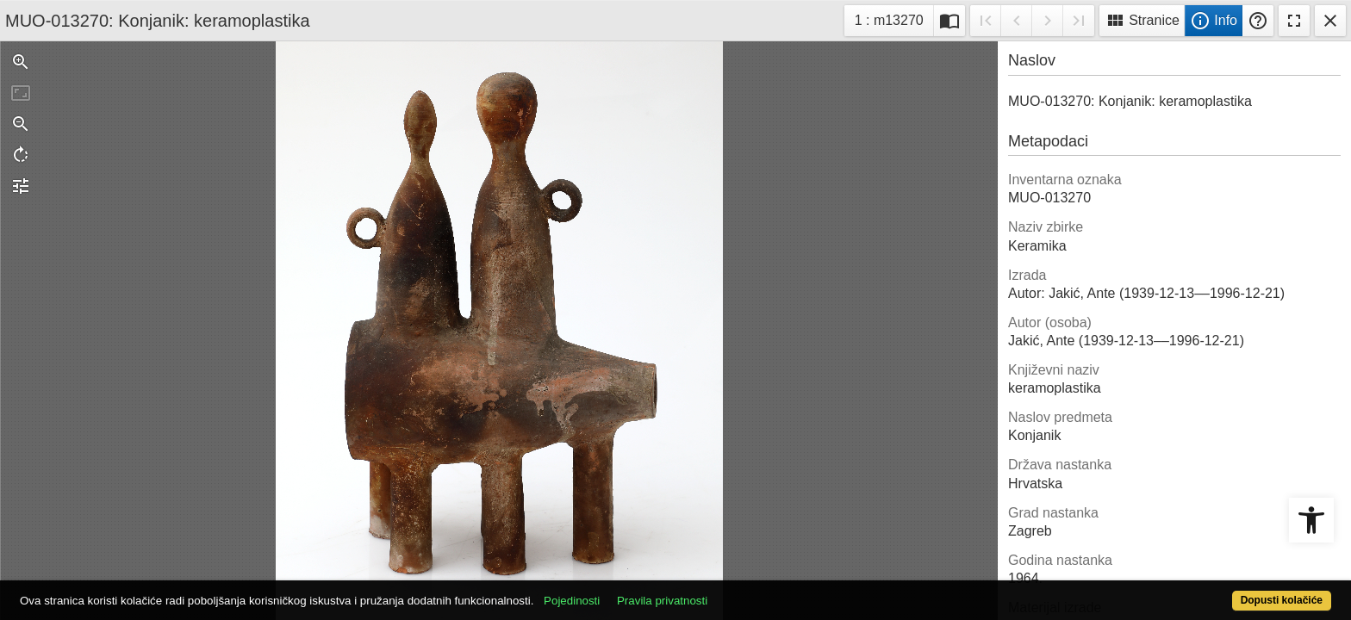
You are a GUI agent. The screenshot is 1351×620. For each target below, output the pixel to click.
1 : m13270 (894, 18)
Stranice (1142, 20)
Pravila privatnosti (729, 591)
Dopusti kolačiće (1209, 591)
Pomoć (1258, 20)
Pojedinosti (639, 591)
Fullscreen (1294, 20)
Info (1213, 20)
